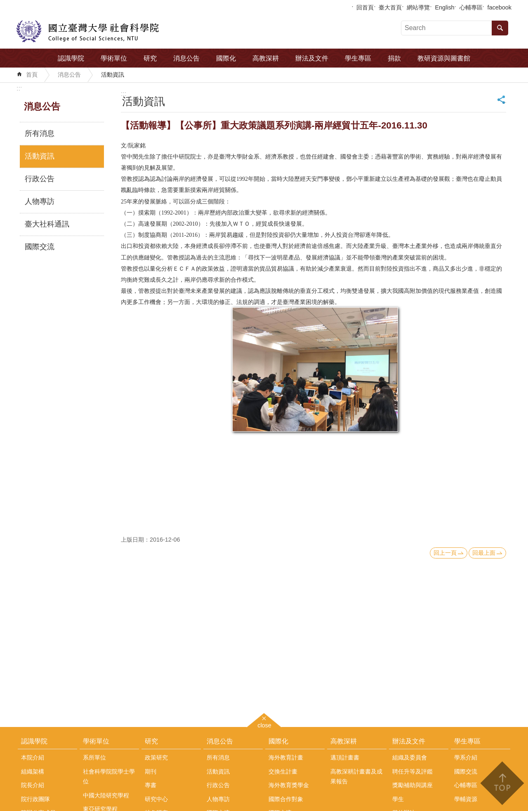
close (264, 724)
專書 (150, 785)
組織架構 (32, 771)
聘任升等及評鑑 (412, 771)
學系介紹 (465, 757)
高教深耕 (265, 58)
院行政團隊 (35, 799)
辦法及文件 (311, 58)
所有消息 (39, 133)
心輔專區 (471, 7)
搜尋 (500, 28)
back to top (501, 783)
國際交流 (39, 247)
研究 (150, 58)
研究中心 (156, 799)
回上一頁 (445, 552)
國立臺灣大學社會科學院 (87, 31)
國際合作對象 (286, 799)
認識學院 (71, 58)
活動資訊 (112, 74)
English (444, 7)
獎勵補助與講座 (412, 785)
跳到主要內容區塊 (4, 4)
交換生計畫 (283, 771)
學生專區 (358, 58)
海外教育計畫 (286, 757)
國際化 (226, 58)
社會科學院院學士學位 (109, 776)
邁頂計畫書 (344, 757)
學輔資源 (465, 799)
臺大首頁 (390, 7)
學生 (398, 799)
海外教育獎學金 (289, 785)
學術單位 (114, 58)
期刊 (150, 771)
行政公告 (39, 179)
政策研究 (156, 757)
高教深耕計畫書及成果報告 (356, 776)
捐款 (394, 58)
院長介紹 (32, 785)
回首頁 (365, 7)
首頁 (32, 74)
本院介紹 (32, 757)
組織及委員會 (409, 757)
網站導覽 (418, 7)
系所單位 (94, 757)
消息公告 (186, 58)
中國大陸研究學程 (106, 795)
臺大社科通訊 (47, 224)
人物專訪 (39, 201)
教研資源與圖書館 (443, 58)
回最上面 (483, 552)
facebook (500, 7)
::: (19, 88)
